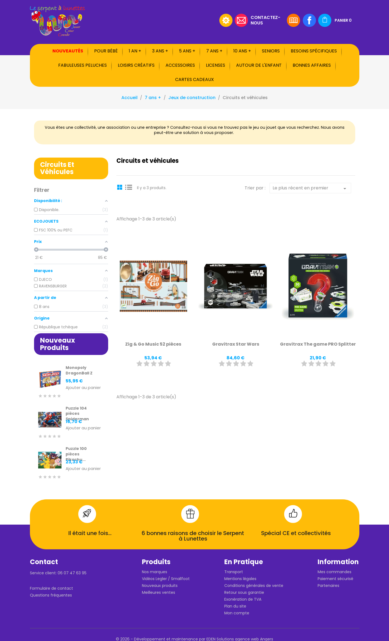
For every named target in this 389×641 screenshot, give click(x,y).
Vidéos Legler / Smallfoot (166, 578)
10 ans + (242, 51)
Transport (233, 572)
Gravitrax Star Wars (235, 344)
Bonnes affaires (312, 65)
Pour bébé (106, 51)
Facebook (309, 20)
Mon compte (236, 613)
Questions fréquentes (51, 595)
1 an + (135, 51)
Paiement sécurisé (335, 578)
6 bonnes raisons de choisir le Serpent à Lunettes (193, 535)
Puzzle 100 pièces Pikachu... (76, 454)
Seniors (271, 51)
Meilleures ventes (158, 592)
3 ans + (160, 51)
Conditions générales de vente (253, 585)
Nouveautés (67, 51)
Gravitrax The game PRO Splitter (318, 344)
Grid (120, 187)
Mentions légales (240, 578)
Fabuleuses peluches (82, 65)
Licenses (215, 65)
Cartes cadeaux (194, 79)
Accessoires (180, 65)
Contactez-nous (265, 20)
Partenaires (328, 585)
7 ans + (214, 51)
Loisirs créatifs (136, 65)
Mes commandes (334, 572)
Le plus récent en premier (310, 188)
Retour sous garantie (244, 592)
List (129, 187)
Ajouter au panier (83, 387)
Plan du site (235, 606)
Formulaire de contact (51, 588)
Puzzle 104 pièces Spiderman (77, 413)
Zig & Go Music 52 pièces (153, 344)
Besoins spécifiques (314, 51)
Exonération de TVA (242, 599)
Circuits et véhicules (57, 168)
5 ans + (187, 51)
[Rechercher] (182, 20)
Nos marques (154, 572)
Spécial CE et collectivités (296, 533)
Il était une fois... (89, 533)
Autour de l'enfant (259, 65)
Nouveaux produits (160, 585)
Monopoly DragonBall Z (79, 370)
